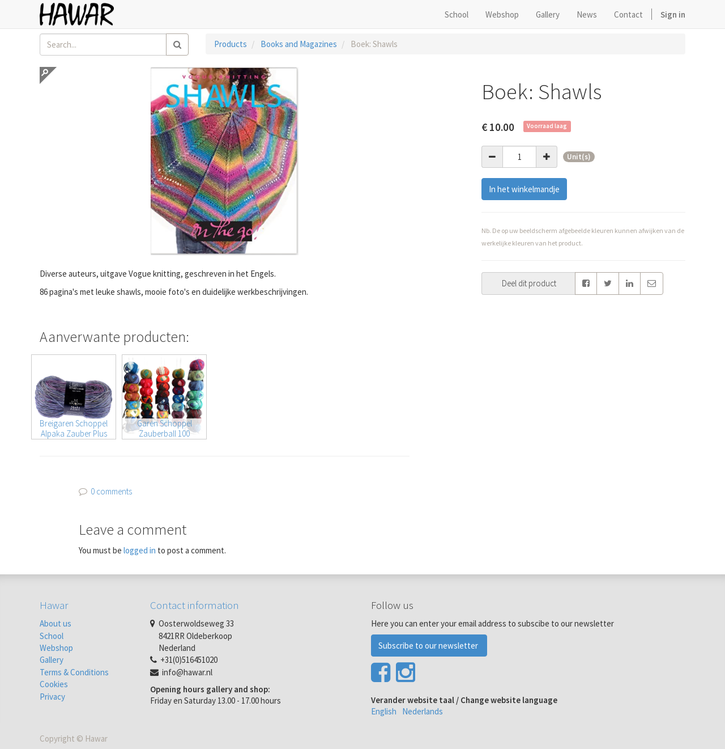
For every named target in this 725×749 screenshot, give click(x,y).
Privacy (52, 696)
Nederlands (422, 711)
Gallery (51, 659)
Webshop (56, 647)
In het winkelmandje (524, 189)
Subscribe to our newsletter (429, 645)
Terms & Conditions (74, 672)
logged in (139, 550)
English (383, 711)
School (51, 635)
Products (230, 44)
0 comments (111, 491)
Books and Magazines (299, 44)
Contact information (194, 605)
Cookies (54, 684)
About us (55, 623)
